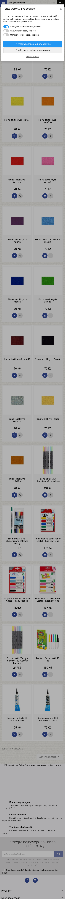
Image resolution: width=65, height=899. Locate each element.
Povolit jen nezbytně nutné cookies (33, 50)
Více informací (32, 56)
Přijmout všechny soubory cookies (33, 43)
